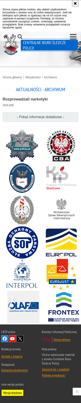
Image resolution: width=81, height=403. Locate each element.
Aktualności (32, 77)
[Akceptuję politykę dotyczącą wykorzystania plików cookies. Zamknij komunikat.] (75, 3)
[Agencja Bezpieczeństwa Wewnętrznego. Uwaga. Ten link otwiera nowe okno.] (22, 178)
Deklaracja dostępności (14, 370)
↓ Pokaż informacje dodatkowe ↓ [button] (40, 117)
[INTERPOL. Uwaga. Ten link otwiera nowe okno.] (22, 275)
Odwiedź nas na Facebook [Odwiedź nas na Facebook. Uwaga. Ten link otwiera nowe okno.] (4, 338)
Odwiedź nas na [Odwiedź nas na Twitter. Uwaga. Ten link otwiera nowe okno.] (20, 338)
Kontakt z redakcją (11, 356)
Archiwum (50, 77)
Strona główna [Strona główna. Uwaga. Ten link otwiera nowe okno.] (62, 339)
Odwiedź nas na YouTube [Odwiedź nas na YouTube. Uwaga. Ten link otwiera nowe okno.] (12, 338)
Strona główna (12, 77)
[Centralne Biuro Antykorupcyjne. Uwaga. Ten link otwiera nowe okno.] (61, 146)
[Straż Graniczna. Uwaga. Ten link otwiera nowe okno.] (22, 210)
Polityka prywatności (53, 375)
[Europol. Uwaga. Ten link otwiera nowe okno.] (61, 242)
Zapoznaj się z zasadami (55, 369)
